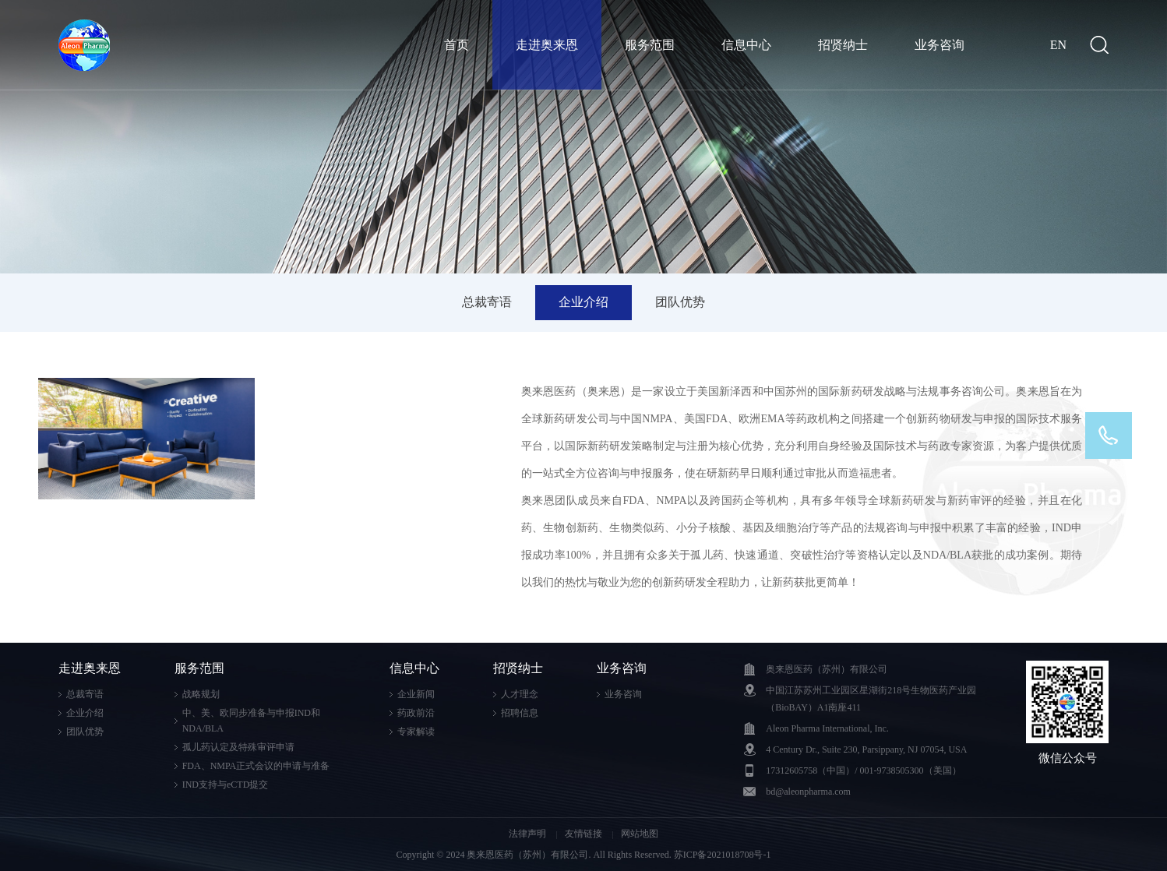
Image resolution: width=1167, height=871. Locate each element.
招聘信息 (519, 712)
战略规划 (201, 694)
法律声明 (528, 833)
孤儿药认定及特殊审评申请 (238, 747)
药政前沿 (416, 712)
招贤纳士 (843, 44)
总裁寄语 (487, 302)
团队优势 (680, 302)
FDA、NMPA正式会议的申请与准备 (256, 765)
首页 (456, 44)
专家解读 (416, 731)
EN (1058, 44)
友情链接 (585, 833)
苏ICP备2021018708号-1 (722, 854)
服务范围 (650, 44)
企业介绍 (583, 302)
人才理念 (519, 694)
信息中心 (746, 44)
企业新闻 (416, 694)
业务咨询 (939, 44)
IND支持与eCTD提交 (225, 784)
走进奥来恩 (547, 44)
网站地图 (639, 833)
